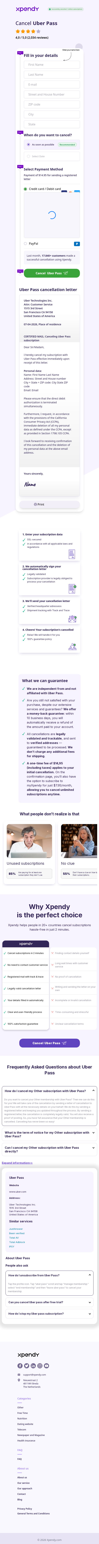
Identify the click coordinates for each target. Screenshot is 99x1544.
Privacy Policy (24, 1508)
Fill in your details (41, 55)
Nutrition (22, 1418)
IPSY (11, 1246)
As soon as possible (54, 144)
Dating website (25, 1424)
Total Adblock (17, 1242)
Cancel (52, 273)
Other (20, 1407)
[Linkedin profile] (33, 1366)
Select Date (38, 156)
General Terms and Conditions (33, 1513)
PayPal (33, 243)
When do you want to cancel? (48, 135)
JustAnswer (16, 1228)
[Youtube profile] (46, 1366)
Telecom (21, 1429)
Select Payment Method (43, 169)
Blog (19, 1499)
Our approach (24, 1488)
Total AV (14, 1237)
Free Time (22, 1413)
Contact (21, 1494)
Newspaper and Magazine (31, 1435)
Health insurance (26, 1440)
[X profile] (26, 1366)
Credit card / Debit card (45, 189)
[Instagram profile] (39, 1366)
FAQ (19, 1459)
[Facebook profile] (20, 1366)
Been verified (16, 1233)
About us (22, 1477)
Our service (23, 1483)
